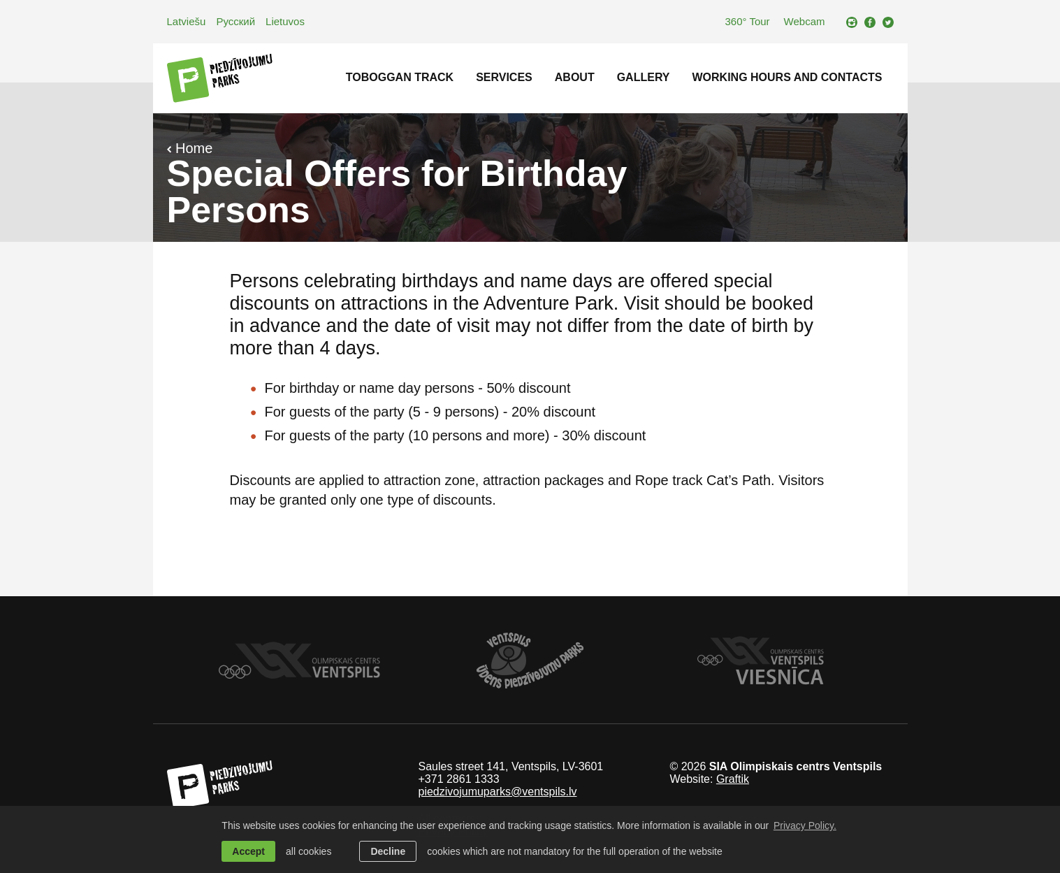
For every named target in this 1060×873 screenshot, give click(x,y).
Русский (235, 21)
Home (190, 148)
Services (504, 77)
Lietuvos (285, 21)
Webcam (804, 21)
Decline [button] (387, 851)
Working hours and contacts (787, 77)
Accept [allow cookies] (248, 851)
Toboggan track (399, 77)
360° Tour (747, 21)
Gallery (643, 77)
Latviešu (186, 21)
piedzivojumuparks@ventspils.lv (497, 792)
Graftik (732, 779)
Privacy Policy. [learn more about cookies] (805, 825)
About (575, 77)
